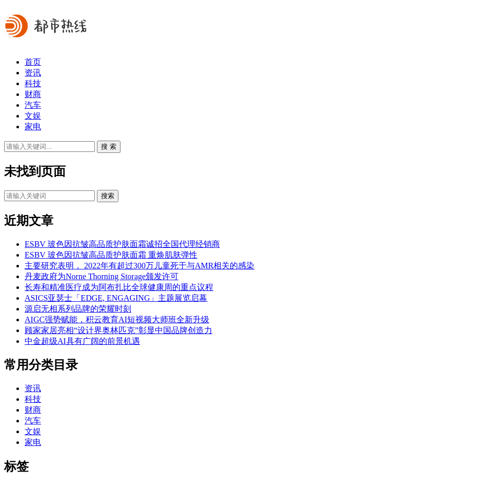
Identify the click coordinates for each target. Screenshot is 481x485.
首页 (33, 61)
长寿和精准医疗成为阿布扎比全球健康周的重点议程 (119, 287)
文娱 (33, 115)
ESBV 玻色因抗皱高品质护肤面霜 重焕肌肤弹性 (111, 254)
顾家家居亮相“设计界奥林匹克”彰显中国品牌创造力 (118, 330)
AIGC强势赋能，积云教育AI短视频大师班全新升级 (117, 319)
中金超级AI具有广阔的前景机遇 (82, 341)
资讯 (33, 72)
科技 (33, 83)
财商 (33, 94)
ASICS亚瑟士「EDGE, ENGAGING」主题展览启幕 (116, 298)
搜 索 (108, 146)
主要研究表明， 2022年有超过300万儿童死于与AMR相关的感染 (139, 265)
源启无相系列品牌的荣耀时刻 (78, 308)
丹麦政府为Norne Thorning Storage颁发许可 (101, 276)
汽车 (33, 105)
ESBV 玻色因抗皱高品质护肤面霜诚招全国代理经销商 (122, 244)
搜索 (107, 196)
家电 (33, 126)
